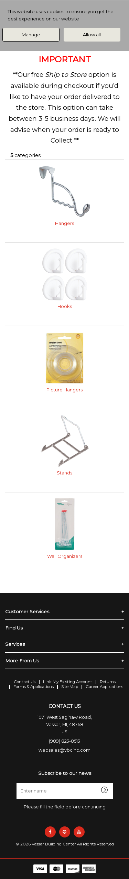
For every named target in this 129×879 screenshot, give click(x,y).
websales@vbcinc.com (64, 750)
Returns (108, 681)
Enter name (66, 782)
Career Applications (104, 686)
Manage (31, 34)
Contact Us (24, 681)
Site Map (69, 686)
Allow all (92, 34)
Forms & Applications (33, 686)
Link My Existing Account (67, 681)
